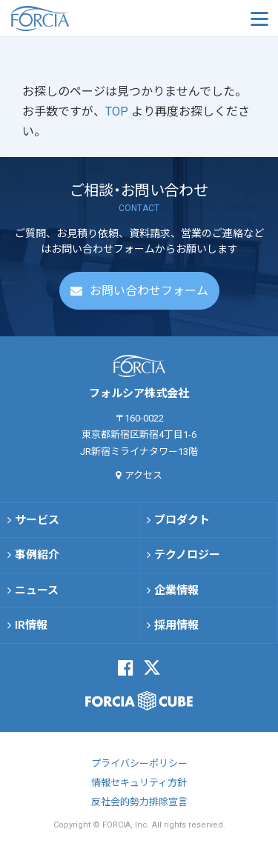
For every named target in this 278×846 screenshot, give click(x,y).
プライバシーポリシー (139, 763)
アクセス (143, 475)
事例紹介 (37, 555)
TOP (118, 111)
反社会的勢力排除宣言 (139, 801)
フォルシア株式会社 (85, 18)
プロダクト (182, 520)
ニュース (37, 590)
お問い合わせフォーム (149, 291)
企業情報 (176, 590)
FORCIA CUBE (139, 701)
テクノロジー (187, 555)
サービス (37, 520)
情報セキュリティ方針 (139, 782)
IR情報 (31, 625)
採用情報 (176, 625)
